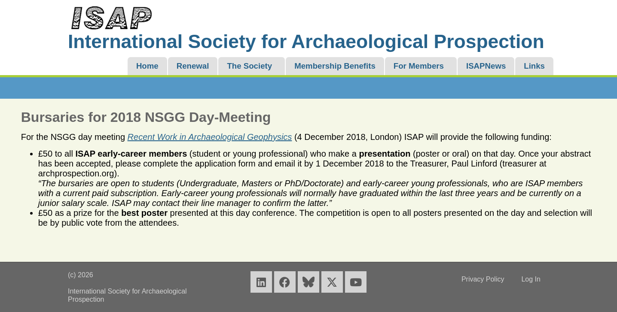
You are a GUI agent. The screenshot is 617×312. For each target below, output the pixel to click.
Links (534, 65)
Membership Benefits (335, 65)
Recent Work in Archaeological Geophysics (210, 137)
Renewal (193, 65)
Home (147, 65)
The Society (249, 65)
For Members (419, 65)
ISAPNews (486, 65)
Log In (530, 279)
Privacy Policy (482, 279)
